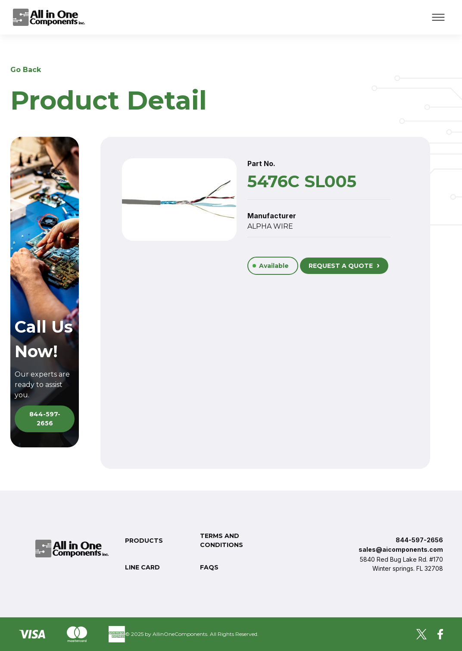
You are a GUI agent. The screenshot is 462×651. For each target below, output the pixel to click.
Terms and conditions (221, 540)
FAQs (209, 567)
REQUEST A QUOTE (344, 265)
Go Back (25, 70)
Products (144, 540)
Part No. (261, 163)
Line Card (142, 567)
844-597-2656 (44, 418)
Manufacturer (271, 215)
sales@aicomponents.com (401, 549)
